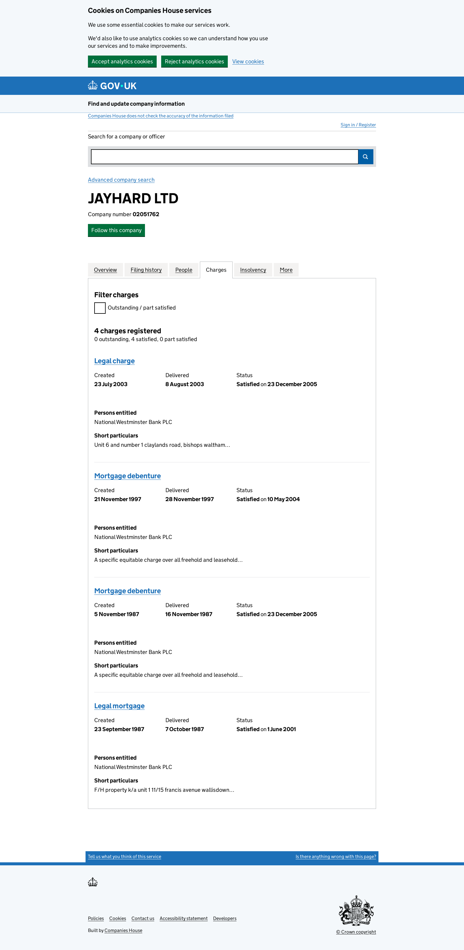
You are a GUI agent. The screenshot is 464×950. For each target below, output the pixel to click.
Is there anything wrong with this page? (336, 856)
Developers (225, 918)
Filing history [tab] (146, 269)
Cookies (117, 918)
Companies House (123, 930)
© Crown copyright (356, 932)
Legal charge (114, 360)
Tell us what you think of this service (124, 856)
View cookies (248, 61)
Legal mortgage (119, 705)
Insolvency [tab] (253, 269)
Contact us (142, 918)
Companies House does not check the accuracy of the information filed (161, 116)
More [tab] (286, 269)
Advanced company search (121, 179)
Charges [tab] (216, 269)
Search (365, 156)
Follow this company (116, 230)
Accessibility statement (184, 918)
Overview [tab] (105, 269)
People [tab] (183, 269)
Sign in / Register (358, 125)
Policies (96, 918)
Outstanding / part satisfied (135, 308)
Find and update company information (136, 103)
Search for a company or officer (126, 136)
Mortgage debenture (127, 475)
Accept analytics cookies (122, 61)
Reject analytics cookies (194, 61)
